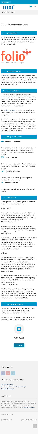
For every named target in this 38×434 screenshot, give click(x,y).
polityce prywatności (29, 407)
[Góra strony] (35, 426)
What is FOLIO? (12, 33)
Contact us (19, 345)
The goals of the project (14, 137)
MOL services (11, 197)
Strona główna (5, 12)
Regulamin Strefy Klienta (7, 389)
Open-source (5, 75)
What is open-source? (14, 71)
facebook (3, 373)
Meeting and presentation (15, 304)
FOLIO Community (13, 90)
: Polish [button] (6, 2)
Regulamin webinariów (7, 384)
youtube (8, 373)
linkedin (13, 373)
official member (10, 110)
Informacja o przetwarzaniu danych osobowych (13, 387)
